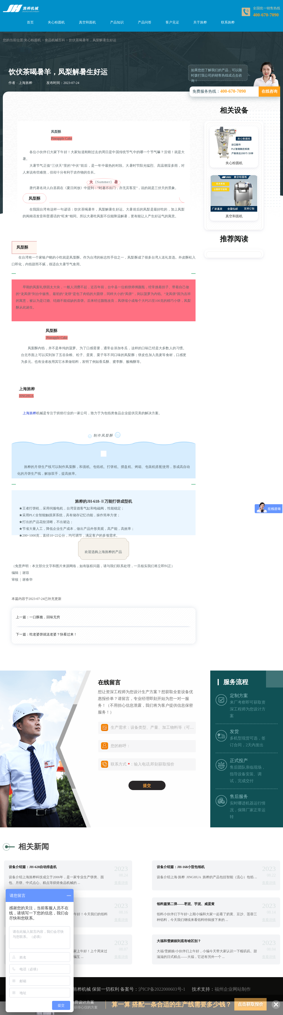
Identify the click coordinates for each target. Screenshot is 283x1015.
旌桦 (32, 413)
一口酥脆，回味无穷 (44, 617)
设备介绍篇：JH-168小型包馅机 (181, 867)
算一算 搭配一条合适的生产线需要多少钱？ (171, 1004)
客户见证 (172, 22)
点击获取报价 (250, 1004)
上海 (26, 413)
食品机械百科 (55, 40)
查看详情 (121, 883)
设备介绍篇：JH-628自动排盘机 (33, 867)
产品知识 (117, 22)
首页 (30, 22)
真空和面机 (87, 22)
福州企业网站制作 (233, 989)
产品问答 (144, 22)
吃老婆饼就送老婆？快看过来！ (53, 634)
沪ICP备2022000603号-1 (161, 989)
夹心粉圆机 (56, 22)
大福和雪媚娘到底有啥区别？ (179, 941)
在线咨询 (269, 91)
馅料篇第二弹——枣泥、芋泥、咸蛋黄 (186, 904)
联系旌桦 (228, 22)
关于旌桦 (200, 22)
